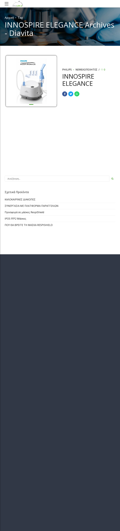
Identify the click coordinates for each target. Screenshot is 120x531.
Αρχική (9, 17)
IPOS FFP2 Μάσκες (15, 218)
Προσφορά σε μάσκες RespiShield (24, 212)
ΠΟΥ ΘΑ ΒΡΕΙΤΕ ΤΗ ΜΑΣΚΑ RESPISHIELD (29, 225)
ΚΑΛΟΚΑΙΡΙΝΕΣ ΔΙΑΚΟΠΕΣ (20, 199)
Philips (67, 69)
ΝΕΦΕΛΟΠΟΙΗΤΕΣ (86, 69)
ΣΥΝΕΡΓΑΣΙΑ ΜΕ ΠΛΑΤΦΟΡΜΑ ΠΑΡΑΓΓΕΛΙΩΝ (31, 206)
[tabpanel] (31, 81)
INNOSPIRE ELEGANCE (78, 80)
